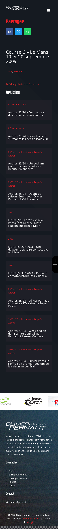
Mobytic (31, 522)
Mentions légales (31, 518)
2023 (10, 152)
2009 (9, 71)
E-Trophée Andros (17, 104)
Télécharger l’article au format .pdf (23, 84)
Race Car (18, 71)
